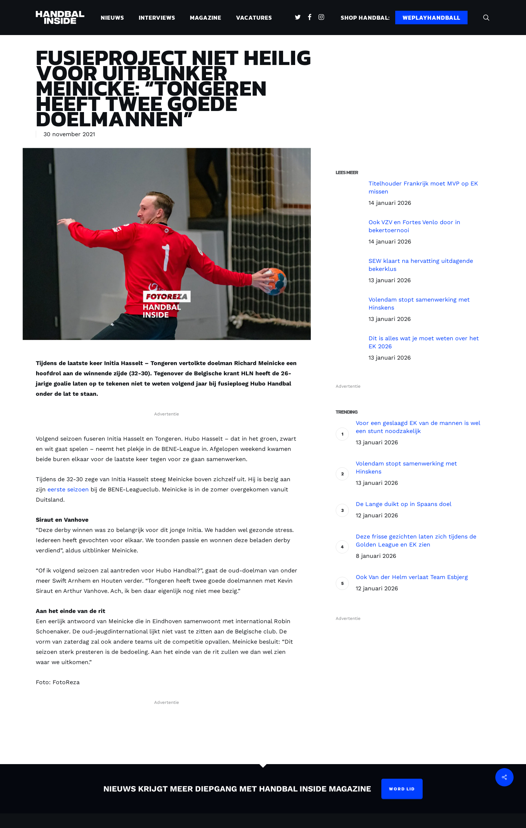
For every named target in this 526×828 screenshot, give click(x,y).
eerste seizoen (68, 489)
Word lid (402, 789)
